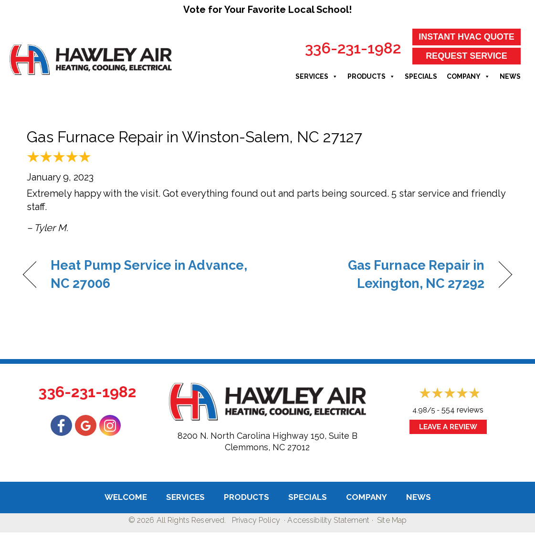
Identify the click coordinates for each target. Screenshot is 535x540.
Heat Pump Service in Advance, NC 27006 (149, 274)
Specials (421, 76)
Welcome (126, 497)
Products (371, 76)
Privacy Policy (256, 520)
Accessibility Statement (328, 520)
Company (468, 76)
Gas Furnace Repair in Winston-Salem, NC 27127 (194, 137)
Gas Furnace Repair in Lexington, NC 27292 (383, 274)
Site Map (392, 520)
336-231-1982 (353, 48)
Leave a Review (448, 427)
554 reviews (462, 409)
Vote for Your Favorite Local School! (267, 9)
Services (316, 76)
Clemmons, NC (255, 447)
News (510, 76)
